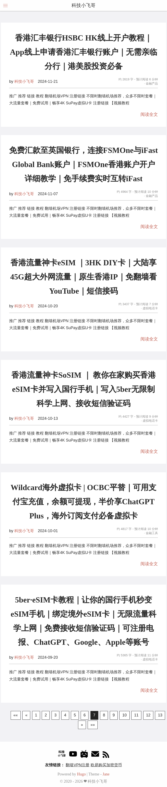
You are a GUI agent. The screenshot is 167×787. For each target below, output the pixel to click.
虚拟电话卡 (150, 308)
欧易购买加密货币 (106, 765)
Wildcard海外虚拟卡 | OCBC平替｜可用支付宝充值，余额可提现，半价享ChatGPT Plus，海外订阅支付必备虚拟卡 (83, 501)
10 (124, 715)
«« (15, 715)
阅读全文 (149, 114)
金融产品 (151, 83)
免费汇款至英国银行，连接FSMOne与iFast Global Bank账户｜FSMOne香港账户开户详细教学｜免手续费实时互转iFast (83, 164)
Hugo (81, 774)
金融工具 (151, 533)
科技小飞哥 (83, 5)
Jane (106, 774)
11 (136, 715)
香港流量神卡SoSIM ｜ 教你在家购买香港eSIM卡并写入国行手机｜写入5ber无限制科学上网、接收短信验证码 (83, 389)
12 (148, 715)
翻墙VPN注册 (77, 765)
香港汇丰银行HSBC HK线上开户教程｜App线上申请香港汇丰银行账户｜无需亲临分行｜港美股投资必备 (83, 52)
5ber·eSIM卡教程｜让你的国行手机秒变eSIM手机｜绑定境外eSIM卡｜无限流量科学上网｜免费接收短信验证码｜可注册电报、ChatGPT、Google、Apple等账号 (83, 621)
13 (160, 715)
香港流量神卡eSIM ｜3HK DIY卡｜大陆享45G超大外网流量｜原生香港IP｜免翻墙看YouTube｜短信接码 (83, 276)
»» (92, 725)
